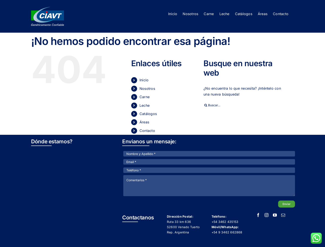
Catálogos (148, 114)
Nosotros (147, 88)
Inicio (144, 80)
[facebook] (258, 215)
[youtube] (275, 215)
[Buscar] (205, 105)
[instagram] (266, 215)
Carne (145, 97)
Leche (145, 105)
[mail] (283, 215)
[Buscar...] (245, 105)
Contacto (147, 130)
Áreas (144, 122)
